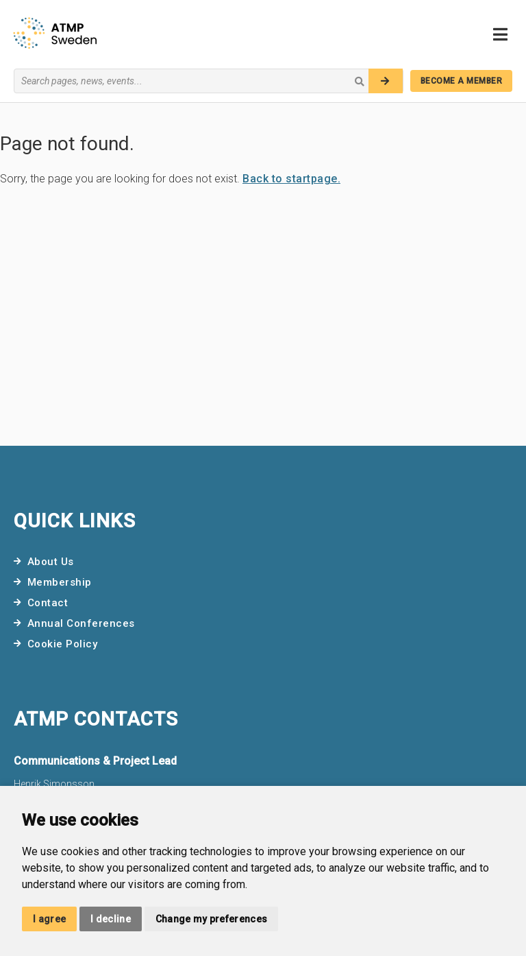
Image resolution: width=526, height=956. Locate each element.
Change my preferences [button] (211, 918)
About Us (50, 561)
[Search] (385, 81)
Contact (47, 603)
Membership (59, 582)
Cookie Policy (62, 644)
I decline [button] (110, 918)
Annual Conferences (81, 623)
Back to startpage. (291, 178)
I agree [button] (49, 918)
